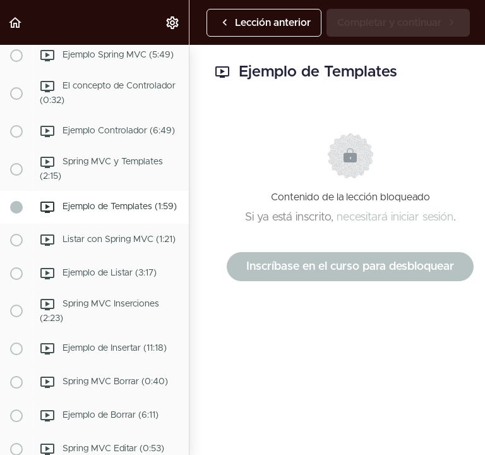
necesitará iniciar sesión (395, 217)
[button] (16, 22)
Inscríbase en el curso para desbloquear (350, 266)
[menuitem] (173, 22)
